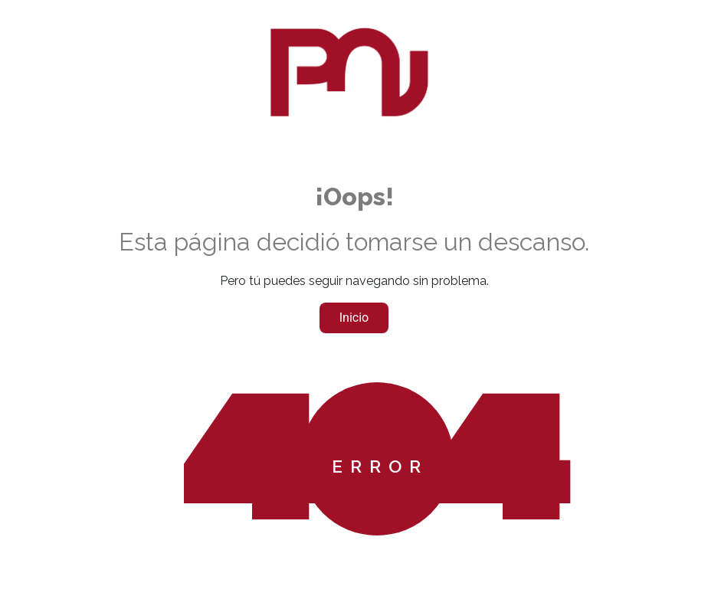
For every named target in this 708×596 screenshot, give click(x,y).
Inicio (354, 317)
